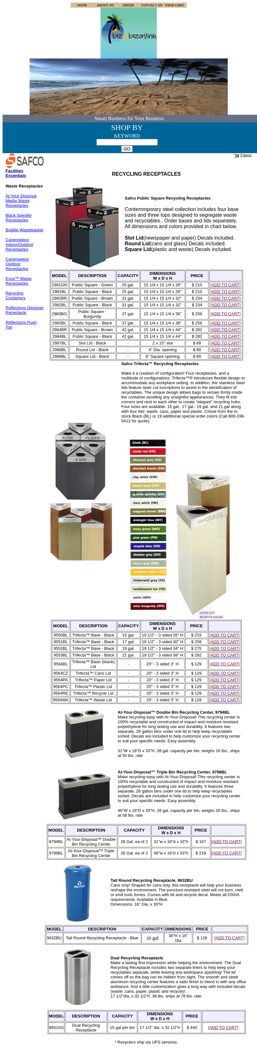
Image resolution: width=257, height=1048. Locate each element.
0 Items (246, 155)
